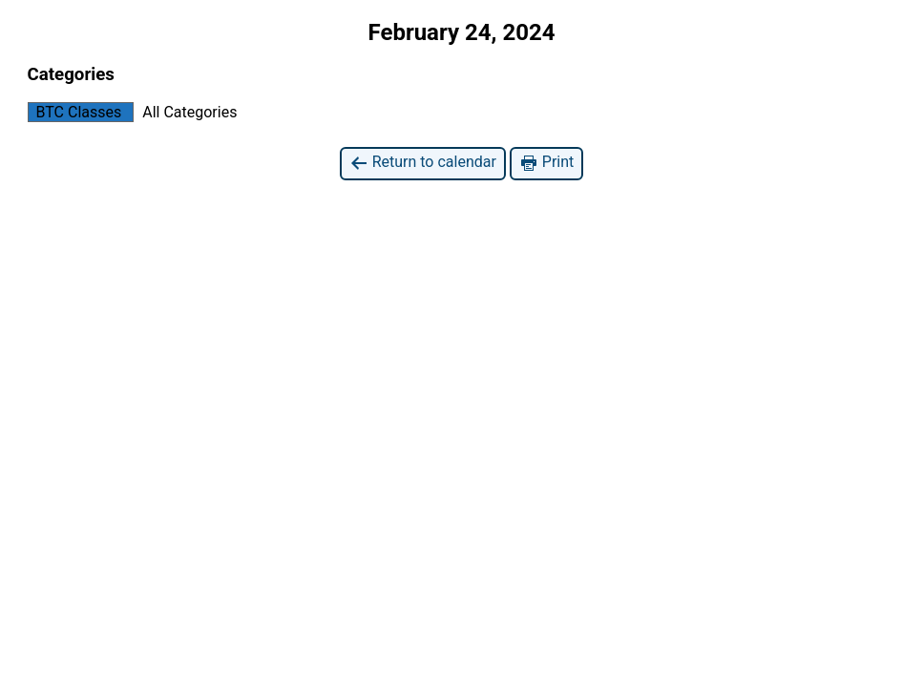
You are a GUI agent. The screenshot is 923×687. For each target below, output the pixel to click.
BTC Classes (75, 112)
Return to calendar (422, 163)
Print (546, 163)
